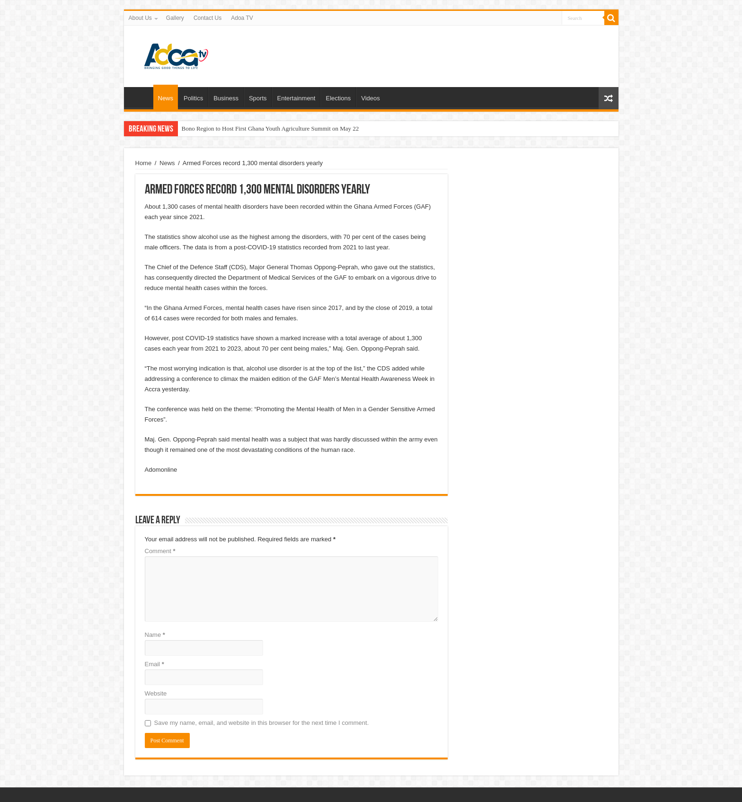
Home (141, 97)
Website (156, 693)
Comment (160, 551)
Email (154, 664)
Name (155, 634)
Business (225, 98)
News (166, 98)
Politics (193, 98)
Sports (258, 98)
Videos (370, 98)
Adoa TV (242, 18)
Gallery (175, 18)
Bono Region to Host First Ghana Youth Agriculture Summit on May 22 (270, 128)
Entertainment (296, 98)
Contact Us (207, 18)
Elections (338, 98)
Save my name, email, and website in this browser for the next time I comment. (261, 722)
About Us (140, 18)
